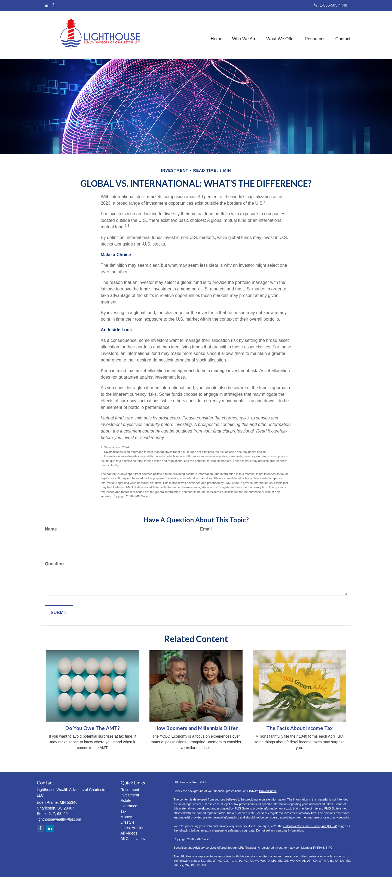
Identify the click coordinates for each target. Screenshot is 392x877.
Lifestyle (127, 822)
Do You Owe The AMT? (92, 728)
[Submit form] (59, 612)
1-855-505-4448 (330, 5)
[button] (244, 34)
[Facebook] (53, 5)
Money (126, 817)
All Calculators (133, 838)
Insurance (129, 806)
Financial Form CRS (193, 782)
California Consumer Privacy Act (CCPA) (310, 826)
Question (54, 564)
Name (51, 529)
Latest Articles (132, 828)
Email (206, 529)
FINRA (317, 847)
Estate (126, 800)
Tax (124, 811)
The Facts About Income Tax (299, 728)
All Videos (129, 833)
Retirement (130, 789)
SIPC (329, 847)
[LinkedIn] (46, 5)
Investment (130, 795)
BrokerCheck (268, 791)
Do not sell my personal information (279, 830)
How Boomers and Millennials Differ (196, 728)
